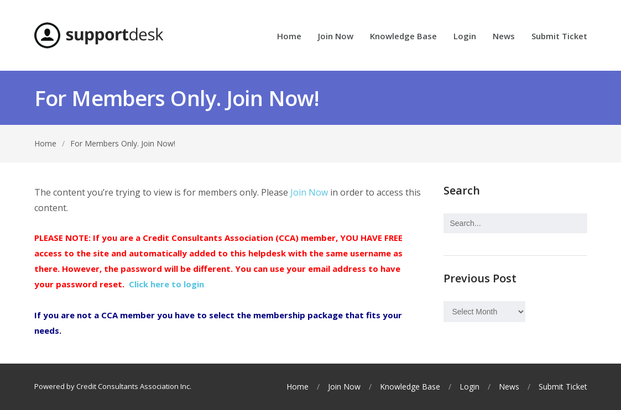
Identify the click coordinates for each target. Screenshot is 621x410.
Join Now (335, 36)
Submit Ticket (559, 36)
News (504, 36)
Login (464, 36)
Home (289, 36)
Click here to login (166, 284)
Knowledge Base (403, 36)
